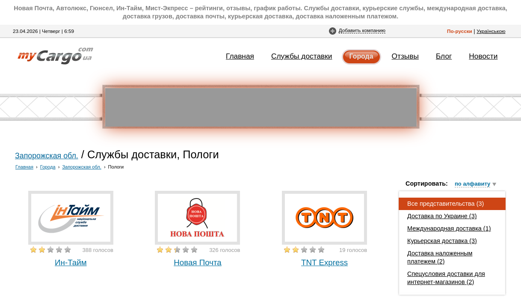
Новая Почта (198, 262)
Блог (444, 56)
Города (361, 56)
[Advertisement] (261, 107)
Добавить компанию (362, 30)
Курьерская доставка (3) (442, 240)
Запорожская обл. (46, 155)
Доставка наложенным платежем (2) (439, 257)
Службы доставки (301, 56)
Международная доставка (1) (449, 228)
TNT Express (324, 262)
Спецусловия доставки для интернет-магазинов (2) (446, 277)
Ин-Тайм (71, 262)
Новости (483, 56)
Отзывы (405, 56)
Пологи (116, 166)
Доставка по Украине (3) (442, 216)
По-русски (459, 31)
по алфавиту (472, 184)
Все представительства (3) (445, 203)
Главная (240, 56)
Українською (491, 31)
